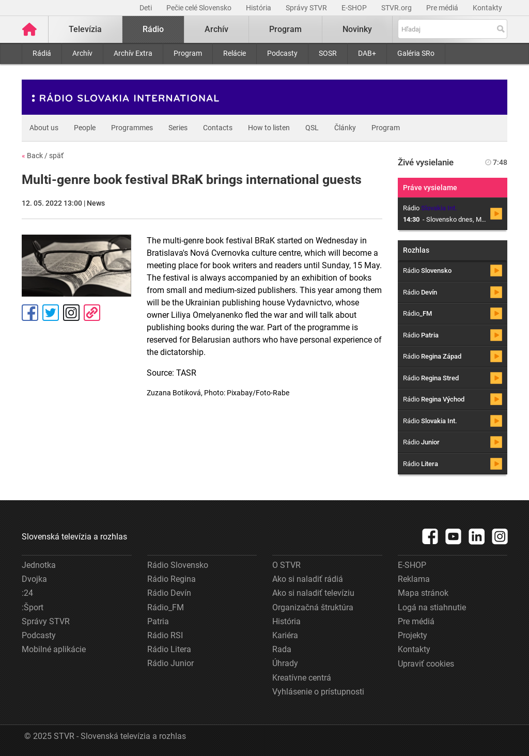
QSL (312, 128)
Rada (281, 649)
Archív (82, 53)
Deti (146, 8)
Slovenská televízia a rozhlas (74, 537)
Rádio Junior (170, 663)
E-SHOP (354, 8)
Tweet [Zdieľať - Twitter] (50, 312)
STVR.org (397, 8)
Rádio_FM (165, 607)
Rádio (153, 29)
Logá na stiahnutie (432, 607)
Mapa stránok (423, 593)
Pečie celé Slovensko (199, 8)
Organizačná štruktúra (312, 607)
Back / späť (43, 155)
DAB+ (367, 53)
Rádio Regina (171, 579)
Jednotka (39, 565)
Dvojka (34, 579)
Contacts (217, 128)
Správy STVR (307, 8)
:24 (27, 593)
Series (178, 128)
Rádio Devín (169, 593)
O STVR (286, 565)
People (85, 128)
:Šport (32, 607)
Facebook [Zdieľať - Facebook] (30, 312)
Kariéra (285, 635)
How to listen (269, 128)
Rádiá (42, 53)
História (259, 8)
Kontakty (487, 8)
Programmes (132, 128)
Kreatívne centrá (301, 678)
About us (43, 128)
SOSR (328, 53)
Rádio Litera (169, 649)
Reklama (414, 579)
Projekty (412, 635)
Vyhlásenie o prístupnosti (318, 692)
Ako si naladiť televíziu (313, 593)
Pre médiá (443, 8)
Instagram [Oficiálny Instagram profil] (71, 312)
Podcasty (282, 53)
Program (188, 53)
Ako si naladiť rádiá (307, 579)
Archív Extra (133, 53)
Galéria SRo (415, 53)
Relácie (234, 53)
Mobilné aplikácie (54, 649)
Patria (158, 621)
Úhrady (285, 663)
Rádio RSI (165, 635)
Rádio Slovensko (177, 565)
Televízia (85, 29)
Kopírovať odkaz (92, 312)
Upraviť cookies (426, 664)
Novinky (357, 29)
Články (345, 128)
